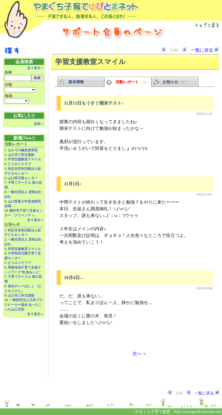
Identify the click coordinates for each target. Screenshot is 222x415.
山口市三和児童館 (21, 155)
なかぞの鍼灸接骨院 (23, 150)
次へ (136, 353)
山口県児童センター (23, 178)
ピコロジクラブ (19, 164)
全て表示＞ (35, 68)
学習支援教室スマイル (24, 159)
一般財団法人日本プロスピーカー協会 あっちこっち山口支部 (23, 304)
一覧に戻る (204, 50)
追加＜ (39, 124)
